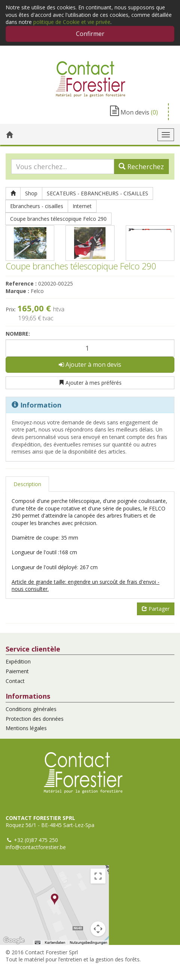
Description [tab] (27, 484)
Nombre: (18, 333)
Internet (82, 206)
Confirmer (90, 34)
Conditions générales (31, 709)
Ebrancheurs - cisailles (36, 206)
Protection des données (35, 718)
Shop (31, 193)
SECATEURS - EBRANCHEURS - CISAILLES (97, 193)
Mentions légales (26, 728)
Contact (15, 680)
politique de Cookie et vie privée (71, 21)
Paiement (17, 671)
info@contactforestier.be (36, 847)
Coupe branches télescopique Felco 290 (58, 218)
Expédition (18, 661)
